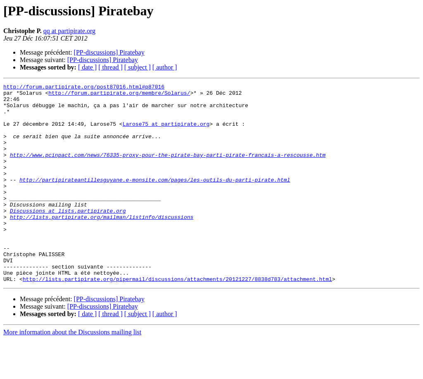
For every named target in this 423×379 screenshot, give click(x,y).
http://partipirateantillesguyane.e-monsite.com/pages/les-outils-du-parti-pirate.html (154, 199)
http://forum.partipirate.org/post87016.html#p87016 (83, 87)
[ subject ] (137, 67)
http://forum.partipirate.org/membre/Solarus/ (119, 95)
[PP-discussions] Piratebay (109, 52)
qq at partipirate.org (69, 30)
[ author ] (164, 67)
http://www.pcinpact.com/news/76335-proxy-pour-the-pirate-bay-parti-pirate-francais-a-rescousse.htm (168, 169)
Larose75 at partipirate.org (166, 132)
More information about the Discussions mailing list (72, 371)
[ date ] (87, 67)
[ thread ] (110, 67)
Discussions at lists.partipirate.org (68, 236)
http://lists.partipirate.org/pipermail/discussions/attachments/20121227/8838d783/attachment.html (177, 318)
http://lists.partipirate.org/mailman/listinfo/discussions (102, 244)
